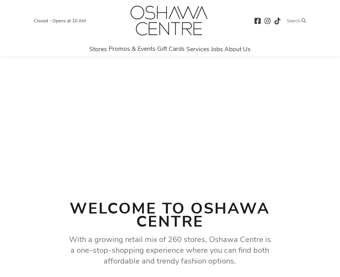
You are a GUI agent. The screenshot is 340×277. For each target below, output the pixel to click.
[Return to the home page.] (169, 20)
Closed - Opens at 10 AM (60, 21)
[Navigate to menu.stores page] (98, 49)
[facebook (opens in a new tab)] (258, 20)
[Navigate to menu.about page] (237, 49)
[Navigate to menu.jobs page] (217, 49)
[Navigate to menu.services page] (198, 49)
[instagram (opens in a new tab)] (268, 20)
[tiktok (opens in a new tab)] (278, 20)
